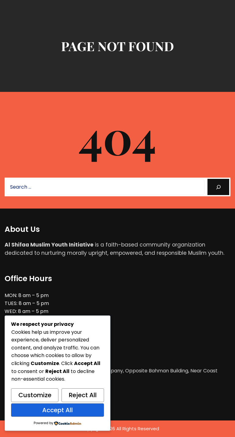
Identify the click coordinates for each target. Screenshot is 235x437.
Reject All (83, 395)
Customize (34, 395)
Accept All (57, 410)
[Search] (218, 187)
